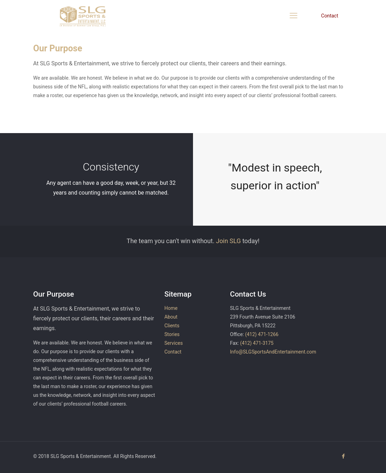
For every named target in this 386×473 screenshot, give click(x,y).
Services (173, 343)
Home (171, 308)
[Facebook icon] (343, 456)
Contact (329, 16)
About (170, 317)
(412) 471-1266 (262, 334)
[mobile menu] (293, 16)
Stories (172, 334)
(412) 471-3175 (257, 343)
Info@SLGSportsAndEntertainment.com (273, 352)
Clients (171, 325)
